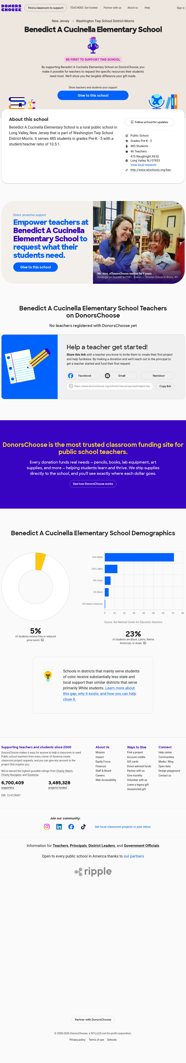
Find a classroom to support (45, 8)
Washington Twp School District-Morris (105, 21)
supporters (22, 784)
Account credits (136, 757)
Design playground (169, 770)
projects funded (69, 784)
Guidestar (33, 774)
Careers (100, 775)
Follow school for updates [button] (149, 122)
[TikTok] (83, 826)
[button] (120, 386)
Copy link (165, 386)
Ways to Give (136, 747)
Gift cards (132, 761)
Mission (100, 752)
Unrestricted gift (136, 789)
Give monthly (134, 775)
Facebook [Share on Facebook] (79, 376)
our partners (134, 856)
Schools (112, 1039)
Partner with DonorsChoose (93, 1019)
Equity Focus (103, 761)
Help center (165, 752)
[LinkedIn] (59, 826)
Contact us (164, 775)
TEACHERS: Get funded (83, 7)
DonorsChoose (11, 8)
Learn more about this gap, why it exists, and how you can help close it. (99, 694)
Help (147, 7)
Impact (100, 757)
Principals (78, 845)
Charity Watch (64, 770)
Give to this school (93, 95)
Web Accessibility (106, 779)
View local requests (143, 165)
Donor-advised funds (139, 766)
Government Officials (141, 845)
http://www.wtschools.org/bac (150, 170)
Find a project (135, 752)
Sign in (181, 7)
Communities (166, 757)
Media (162, 761)
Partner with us (112, 7)
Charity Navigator (11, 774)
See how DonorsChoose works (93, 484)
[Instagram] (47, 826)
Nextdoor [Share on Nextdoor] (153, 376)
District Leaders (102, 845)
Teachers (90, 194)
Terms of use (96, 1039)
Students (115, 194)
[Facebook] (71, 826)
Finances (101, 766)
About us (132, 7)
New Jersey (60, 21)
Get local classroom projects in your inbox (122, 827)
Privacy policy (77, 1039)
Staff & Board (103, 770)
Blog (170, 761)
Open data (164, 766)
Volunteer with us (137, 779)
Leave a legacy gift (138, 784)
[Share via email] (120, 375)
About (68, 194)
